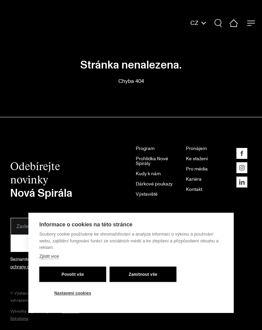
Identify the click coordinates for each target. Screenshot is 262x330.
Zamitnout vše (143, 273)
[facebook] (241, 153)
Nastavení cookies (72, 292)
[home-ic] (233, 22)
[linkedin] (241, 182)
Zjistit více (49, 255)
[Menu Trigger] (251, 23)
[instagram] (241, 167)
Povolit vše (72, 273)
